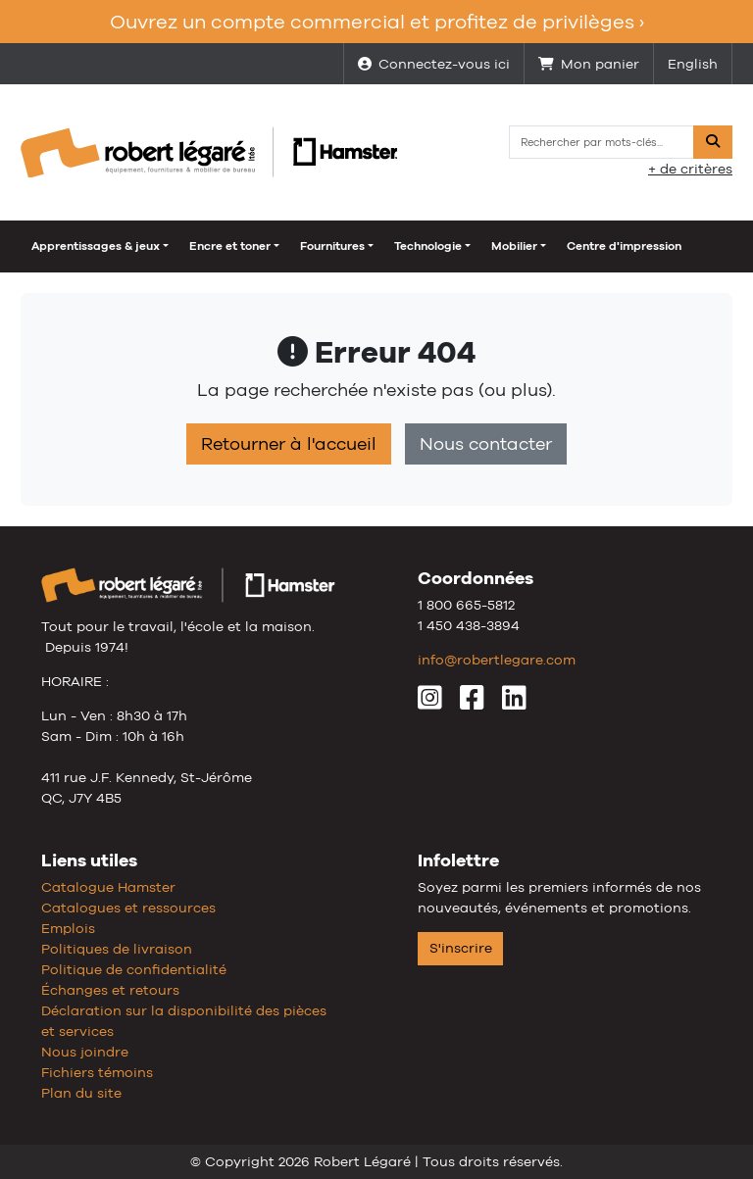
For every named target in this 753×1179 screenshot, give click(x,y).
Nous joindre (84, 1051)
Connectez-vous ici (434, 64)
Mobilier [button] (514, 246)
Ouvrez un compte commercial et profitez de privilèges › (377, 21)
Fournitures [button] (332, 246)
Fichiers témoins (97, 1072)
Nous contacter (486, 444)
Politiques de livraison (116, 949)
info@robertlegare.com (497, 659)
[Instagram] (430, 703)
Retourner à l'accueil (288, 444)
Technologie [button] (428, 246)
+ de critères (690, 168)
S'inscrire (460, 948)
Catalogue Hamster (108, 887)
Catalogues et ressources (128, 907)
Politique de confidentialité (133, 969)
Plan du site (81, 1093)
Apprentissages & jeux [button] (95, 246)
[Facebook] (472, 703)
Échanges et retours (110, 990)
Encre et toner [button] (230, 246)
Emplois (68, 928)
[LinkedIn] (514, 703)
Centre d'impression (624, 246)
